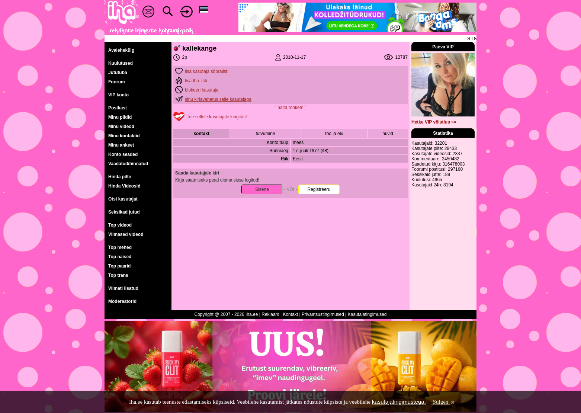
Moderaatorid (122, 301)
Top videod (120, 225)
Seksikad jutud (124, 212)
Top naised (119, 256)
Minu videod (121, 126)
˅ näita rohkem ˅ (290, 107)
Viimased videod (125, 234)
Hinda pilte (119, 176)
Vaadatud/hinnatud (128, 163)
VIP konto (118, 94)
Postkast (117, 108)
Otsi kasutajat (123, 199)
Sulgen (443, 402)
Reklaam (270, 314)
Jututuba (117, 72)
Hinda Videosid (124, 186)
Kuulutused (120, 63)
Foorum (116, 81)
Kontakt (290, 314)
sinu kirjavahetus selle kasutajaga (218, 99)
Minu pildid (120, 117)
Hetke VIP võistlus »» (433, 122)
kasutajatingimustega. (399, 401)
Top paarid (119, 266)
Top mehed (120, 247)
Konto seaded (123, 154)
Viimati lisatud (123, 288)
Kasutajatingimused (367, 314)
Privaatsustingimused (323, 314)
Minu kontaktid (124, 135)
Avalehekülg (121, 50)
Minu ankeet (121, 145)
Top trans (118, 275)
